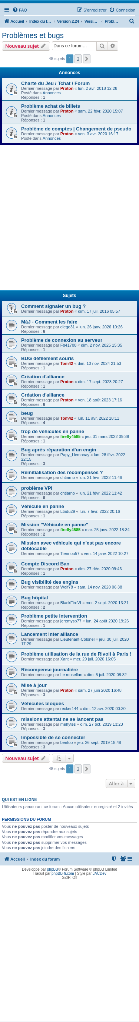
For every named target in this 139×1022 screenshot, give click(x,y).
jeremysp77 (71, 621)
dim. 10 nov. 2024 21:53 (99, 363)
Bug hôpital (34, 597)
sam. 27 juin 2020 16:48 (99, 690)
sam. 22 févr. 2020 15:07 (100, 111)
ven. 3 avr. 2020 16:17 (98, 134)
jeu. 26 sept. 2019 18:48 (99, 742)
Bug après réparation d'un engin (58, 449)
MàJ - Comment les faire (49, 322)
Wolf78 (66, 587)
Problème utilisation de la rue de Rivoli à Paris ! (76, 654)
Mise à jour (34, 685)
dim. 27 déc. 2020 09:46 (100, 569)
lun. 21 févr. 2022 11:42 (100, 493)
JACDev (99, 873)
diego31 (67, 327)
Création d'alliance (42, 376)
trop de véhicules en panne (52, 431)
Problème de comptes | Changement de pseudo (76, 129)
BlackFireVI (70, 602)
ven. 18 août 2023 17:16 (100, 400)
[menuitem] (19, 10)
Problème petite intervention (54, 616)
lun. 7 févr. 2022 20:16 (100, 511)
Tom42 (66, 363)
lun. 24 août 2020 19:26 (107, 621)
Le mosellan (71, 674)
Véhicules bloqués (42, 703)
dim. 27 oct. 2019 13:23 (101, 724)
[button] (86, 58)
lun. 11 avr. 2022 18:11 (98, 418)
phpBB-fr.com (63, 873)
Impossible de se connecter (53, 737)
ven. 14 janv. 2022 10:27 (106, 553)
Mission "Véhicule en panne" (54, 524)
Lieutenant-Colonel (77, 639)
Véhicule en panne (42, 506)
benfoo (66, 742)
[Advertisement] (69, 218)
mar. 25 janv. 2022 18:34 (107, 529)
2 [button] (78, 59)
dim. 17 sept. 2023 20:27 (100, 381)
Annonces (52, 93)
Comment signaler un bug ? (53, 306)
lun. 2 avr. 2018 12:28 (97, 88)
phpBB (52, 869)
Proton (66, 88)
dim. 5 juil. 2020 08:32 (107, 674)
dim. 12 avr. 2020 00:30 (104, 708)
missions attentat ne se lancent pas (62, 719)
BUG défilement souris (47, 358)
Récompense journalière (49, 669)
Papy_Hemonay (74, 454)
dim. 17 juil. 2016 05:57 (99, 311)
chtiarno (67, 477)
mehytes (68, 724)
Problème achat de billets (50, 106)
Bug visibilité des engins (50, 582)
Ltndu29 (67, 511)
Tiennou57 (70, 553)
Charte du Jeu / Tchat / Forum (55, 83)
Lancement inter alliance (49, 634)
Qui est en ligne (19, 799)
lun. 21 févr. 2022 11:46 (100, 477)
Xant (64, 659)
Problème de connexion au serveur (61, 340)
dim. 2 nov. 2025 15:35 (101, 345)
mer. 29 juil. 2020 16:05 (94, 659)
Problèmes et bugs (33, 35)
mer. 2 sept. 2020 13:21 (107, 602)
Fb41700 (68, 345)
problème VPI (36, 488)
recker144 (69, 708)
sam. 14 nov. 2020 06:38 (99, 587)
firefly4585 (70, 436)
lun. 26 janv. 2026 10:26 (101, 327)
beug (27, 413)
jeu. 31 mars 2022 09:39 (107, 436)
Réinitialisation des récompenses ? (62, 472)
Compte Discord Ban (45, 564)
